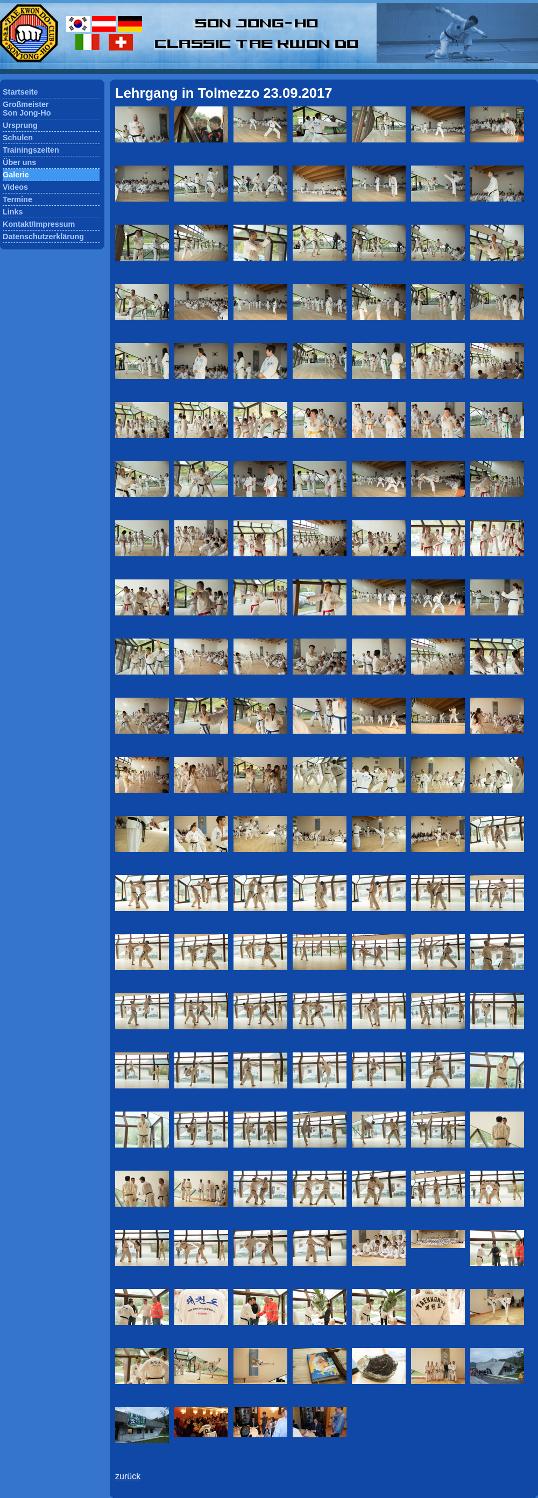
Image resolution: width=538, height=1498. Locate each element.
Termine (17, 199)
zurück (127, 1476)
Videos (15, 187)
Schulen (18, 137)
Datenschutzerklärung (43, 236)
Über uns (19, 162)
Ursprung (20, 125)
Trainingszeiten (31, 150)
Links (13, 211)
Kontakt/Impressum (39, 224)
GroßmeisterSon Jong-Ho (27, 108)
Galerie (16, 174)
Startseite (20, 92)
